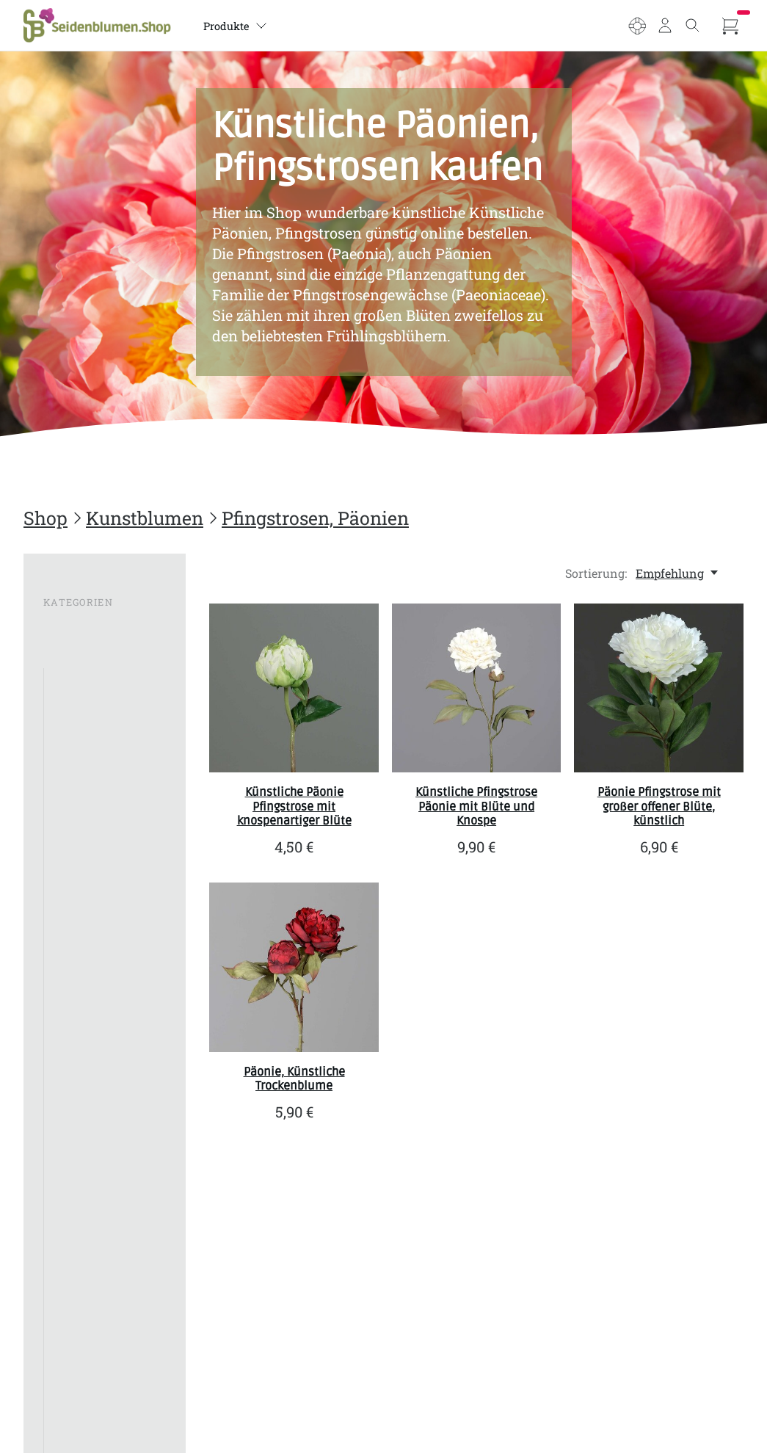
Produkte (243, 26)
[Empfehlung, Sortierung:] (678, 573)
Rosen (68, 1266)
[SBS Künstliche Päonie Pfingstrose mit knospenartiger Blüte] (294, 688)
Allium (70, 705)
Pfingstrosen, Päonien (315, 518)
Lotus (66, 980)
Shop (45, 518)
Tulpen (70, 1216)
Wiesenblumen (93, 1377)
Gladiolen (77, 880)
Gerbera (72, 830)
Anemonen (82, 730)
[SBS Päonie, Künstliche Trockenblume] (294, 967)
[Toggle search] (690, 25)
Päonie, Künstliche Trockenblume (294, 1079)
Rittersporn (82, 1241)
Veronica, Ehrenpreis (81, 1346)
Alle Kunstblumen (102, 680)
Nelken (70, 1079)
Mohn (67, 1054)
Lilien (66, 955)
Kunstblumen (144, 518)
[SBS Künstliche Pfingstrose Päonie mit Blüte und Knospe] (476, 688)
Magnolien (81, 1004)
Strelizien (77, 1316)
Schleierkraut (88, 1191)
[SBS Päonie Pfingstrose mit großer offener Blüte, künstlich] (659, 688)
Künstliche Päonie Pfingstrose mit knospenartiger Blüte (294, 806)
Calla (65, 780)
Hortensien (82, 905)
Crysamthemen (93, 805)
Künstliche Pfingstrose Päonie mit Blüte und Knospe (476, 806)
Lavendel (76, 930)
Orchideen (79, 1104)
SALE (58, 628)
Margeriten (82, 1029)
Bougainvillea (88, 755)
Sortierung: (596, 573)
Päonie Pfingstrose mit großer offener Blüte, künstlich (659, 806)
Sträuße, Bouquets (100, 1439)
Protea (69, 1166)
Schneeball (81, 1291)
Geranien (76, 855)
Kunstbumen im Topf (96, 1408)
